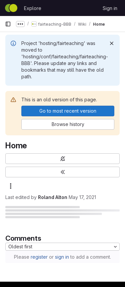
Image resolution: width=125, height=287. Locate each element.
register (39, 257)
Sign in (110, 8)
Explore (32, 8)
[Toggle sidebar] (62, 172)
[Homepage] (11, 8)
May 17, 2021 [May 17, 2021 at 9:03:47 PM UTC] (82, 197)
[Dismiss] (112, 43)
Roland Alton (52, 197)
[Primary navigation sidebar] (8, 24)
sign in (62, 257)
